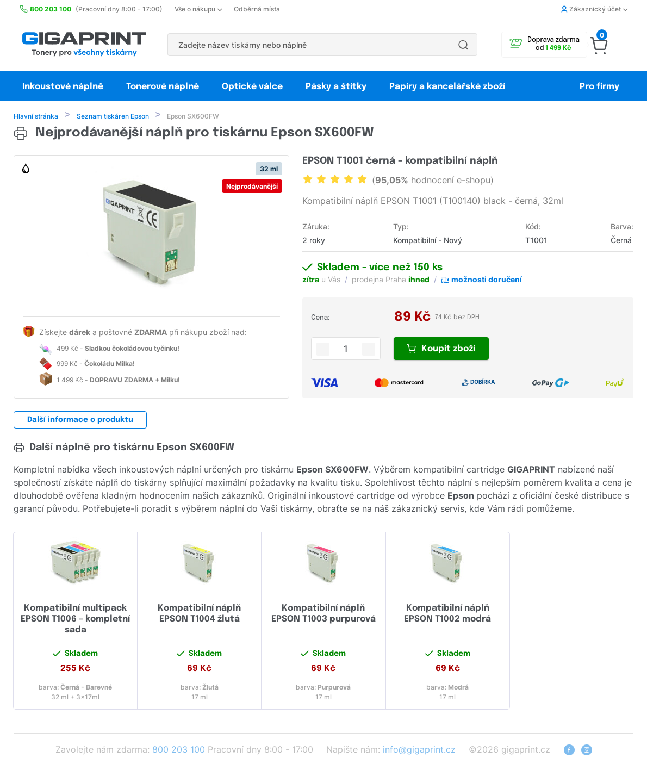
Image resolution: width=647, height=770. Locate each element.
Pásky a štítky (336, 86)
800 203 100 (178, 750)
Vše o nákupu (198, 9)
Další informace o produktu (80, 421)
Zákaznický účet (594, 9)
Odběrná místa (257, 9)
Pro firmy (599, 86)
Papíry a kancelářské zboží (448, 86)
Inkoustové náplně (62, 86)
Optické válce (252, 86)
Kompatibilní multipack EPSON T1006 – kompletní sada (75, 620)
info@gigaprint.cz (419, 750)
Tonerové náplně (162, 86)
